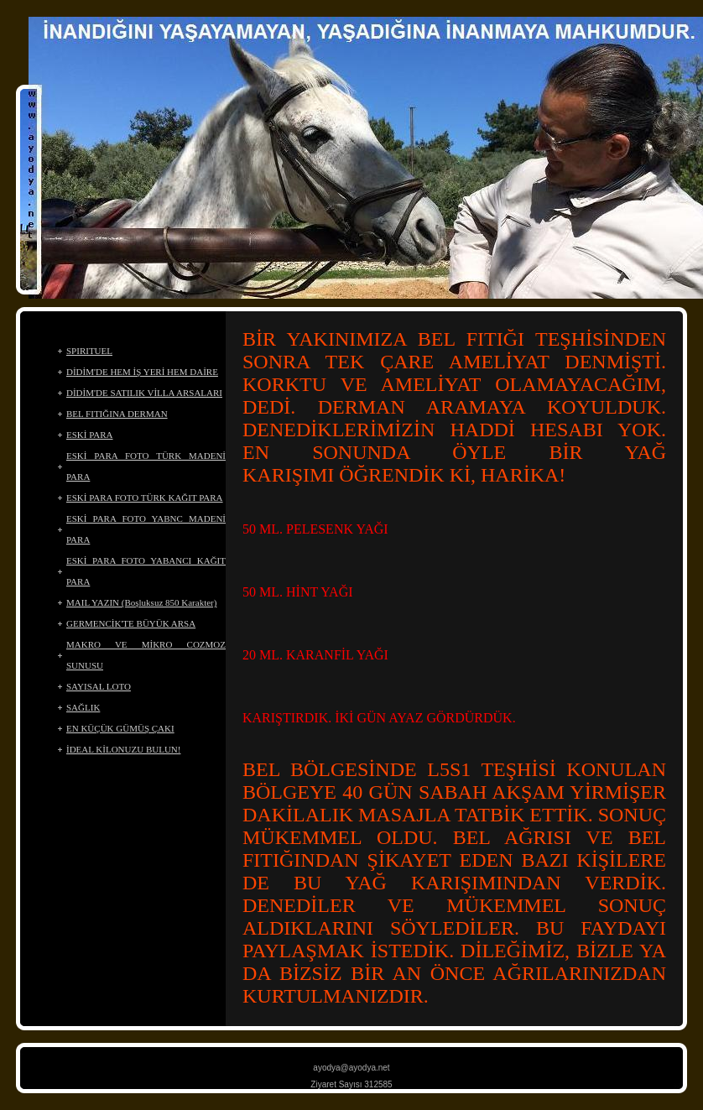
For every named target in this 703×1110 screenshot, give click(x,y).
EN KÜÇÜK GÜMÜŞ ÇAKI (120, 728)
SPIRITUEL (89, 351)
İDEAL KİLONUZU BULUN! (123, 749)
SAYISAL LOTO (98, 686)
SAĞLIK (83, 707)
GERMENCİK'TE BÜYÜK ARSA (130, 623)
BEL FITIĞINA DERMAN (117, 414)
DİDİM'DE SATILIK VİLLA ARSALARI (144, 393)
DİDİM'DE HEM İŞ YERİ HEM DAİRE (142, 372)
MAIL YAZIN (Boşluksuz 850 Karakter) (141, 602)
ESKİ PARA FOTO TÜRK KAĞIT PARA (144, 497)
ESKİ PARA (89, 435)
